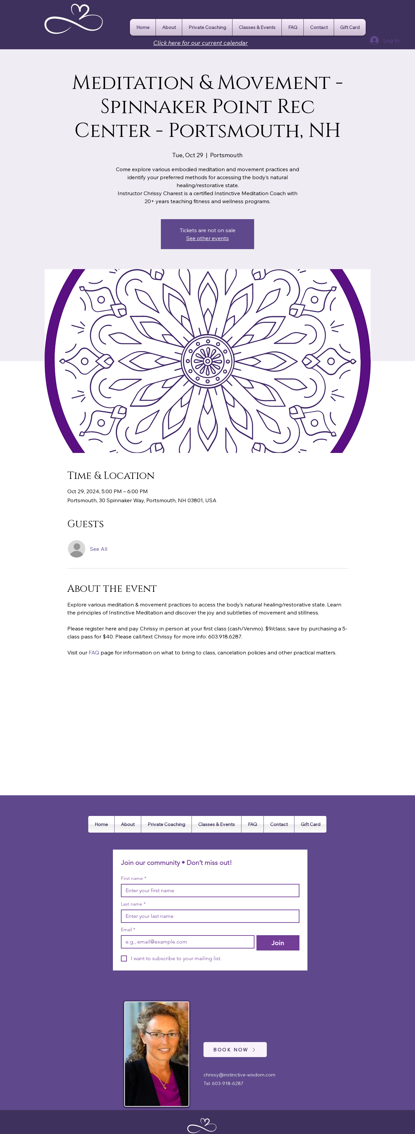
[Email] (186, 942)
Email (128, 930)
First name (133, 878)
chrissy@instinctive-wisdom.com (239, 1075)
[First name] (208, 891)
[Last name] (208, 916)
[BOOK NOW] (235, 1049)
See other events (207, 238)
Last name (133, 904)
